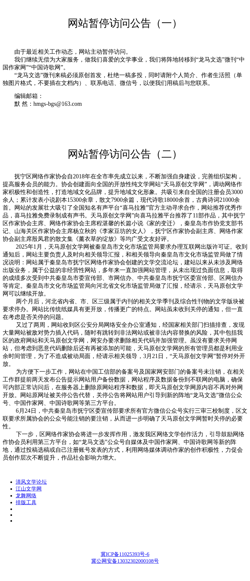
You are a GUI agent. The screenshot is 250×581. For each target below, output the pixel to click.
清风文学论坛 (31, 482)
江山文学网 (29, 488)
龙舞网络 (26, 495)
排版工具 (26, 502)
